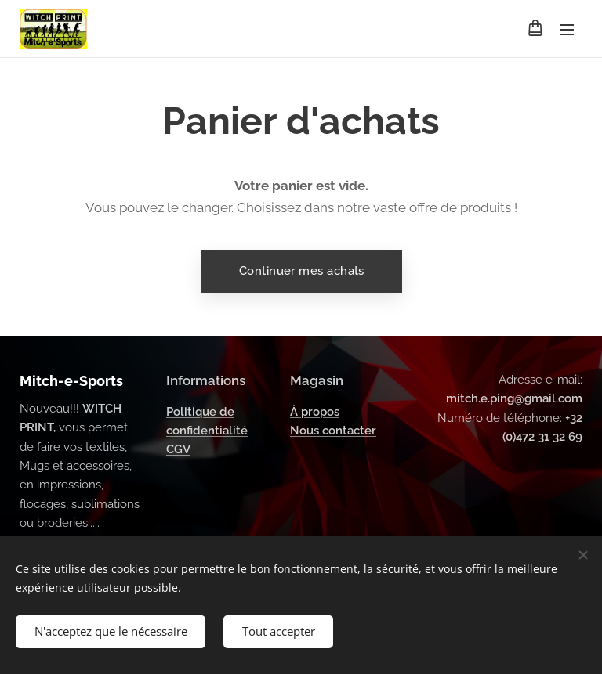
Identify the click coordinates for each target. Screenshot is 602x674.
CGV (178, 450)
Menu (567, 30)
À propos (314, 412)
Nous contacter (333, 431)
